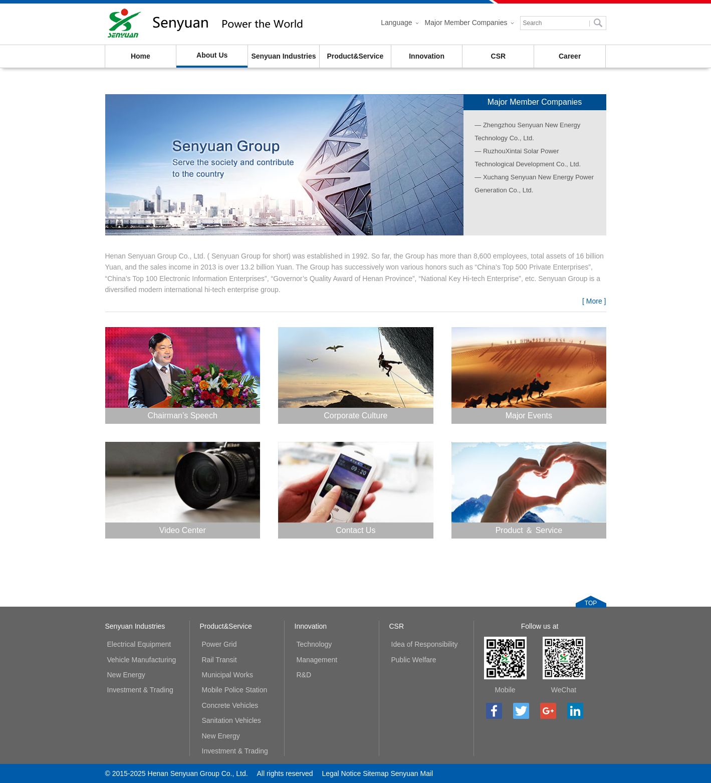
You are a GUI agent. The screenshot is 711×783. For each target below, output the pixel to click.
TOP (591, 603)
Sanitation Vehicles (231, 720)
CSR (498, 56)
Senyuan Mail (411, 773)
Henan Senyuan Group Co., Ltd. (205, 24)
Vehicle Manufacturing (141, 660)
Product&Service (355, 56)
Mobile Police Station (235, 690)
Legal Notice (341, 773)
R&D (304, 675)
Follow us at (540, 626)
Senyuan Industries (283, 56)
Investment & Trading (140, 690)
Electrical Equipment (139, 644)
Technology (314, 644)
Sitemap (375, 773)
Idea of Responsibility (424, 644)
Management (317, 660)
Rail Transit (219, 660)
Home (140, 56)
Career (570, 56)
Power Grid (219, 644)
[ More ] (594, 301)
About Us (211, 55)
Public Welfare (413, 660)
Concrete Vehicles (230, 705)
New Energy (126, 675)
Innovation (426, 56)
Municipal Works (227, 675)
